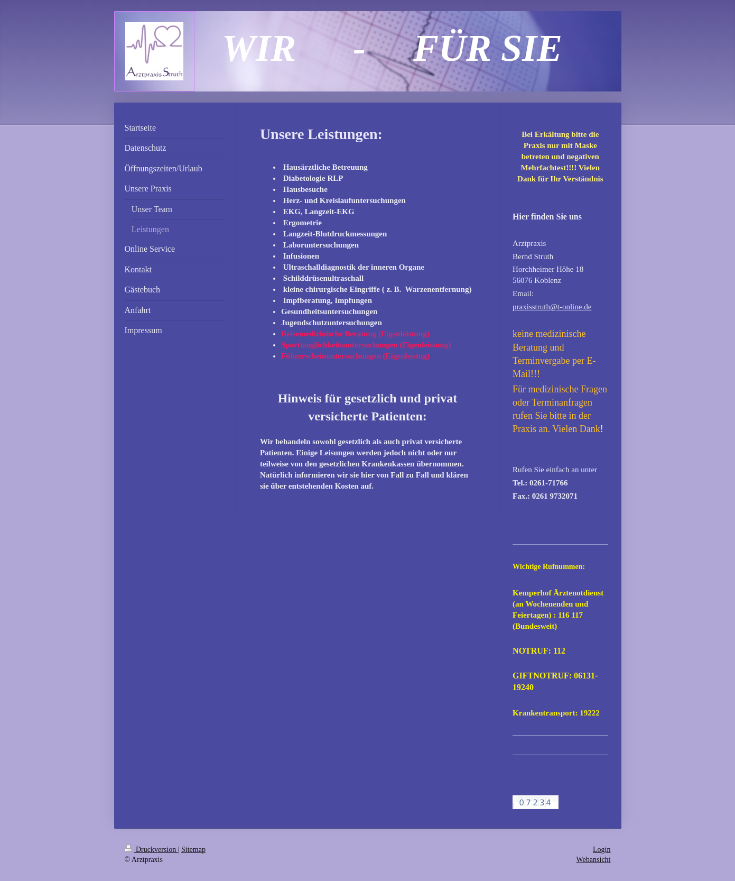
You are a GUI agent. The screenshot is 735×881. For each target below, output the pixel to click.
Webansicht (593, 860)
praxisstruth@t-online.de (552, 306)
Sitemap (193, 850)
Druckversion (151, 850)
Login (601, 850)
